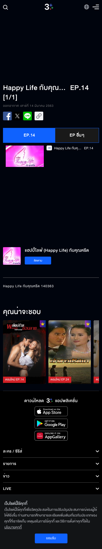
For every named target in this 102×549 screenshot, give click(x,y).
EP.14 (29, 135)
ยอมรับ (51, 538)
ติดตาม (38, 260)
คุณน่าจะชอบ (22, 312)
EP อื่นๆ (77, 135)
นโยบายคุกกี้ (13, 527)
